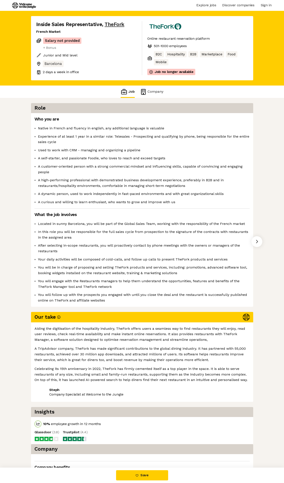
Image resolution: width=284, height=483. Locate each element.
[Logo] (24, 5)
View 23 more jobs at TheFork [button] (91, 417)
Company (151, 91)
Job (128, 91)
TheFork (114, 24)
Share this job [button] (48, 417)
